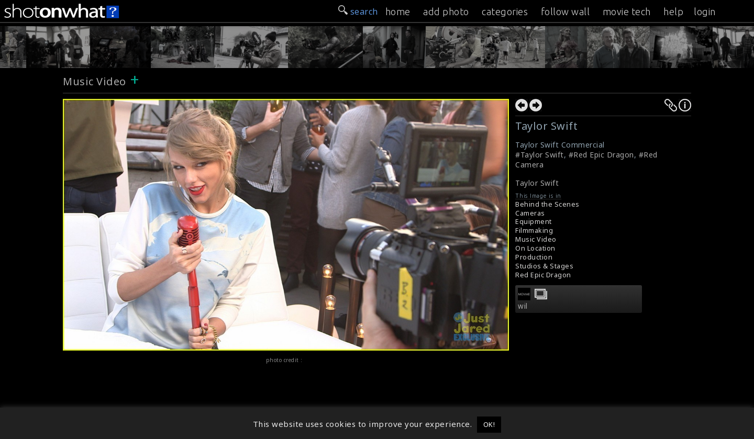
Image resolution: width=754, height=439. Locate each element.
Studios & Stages (544, 266)
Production (533, 257)
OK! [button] (489, 424)
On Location (535, 248)
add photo (446, 11)
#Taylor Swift (539, 155)
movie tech (627, 11)
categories (505, 11)
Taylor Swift (537, 183)
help (673, 11)
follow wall (565, 11)
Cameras (530, 213)
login (705, 11)
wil (523, 306)
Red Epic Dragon (543, 275)
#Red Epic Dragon (601, 155)
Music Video (94, 81)
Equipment (533, 221)
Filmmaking (534, 230)
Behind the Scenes (547, 204)
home (398, 11)
